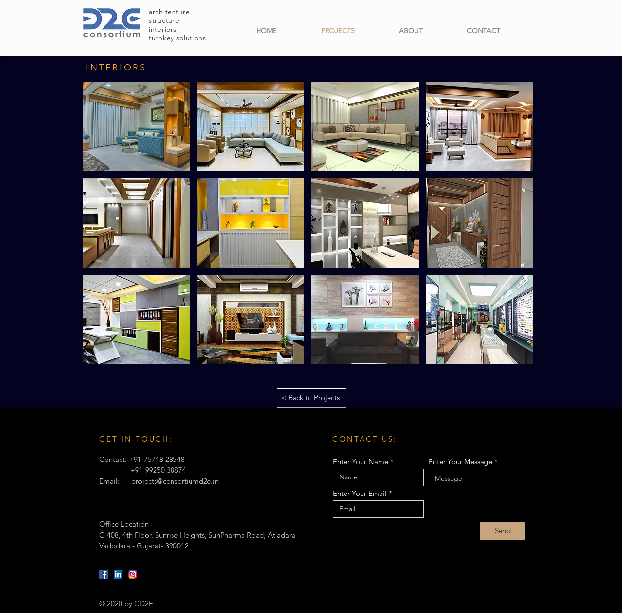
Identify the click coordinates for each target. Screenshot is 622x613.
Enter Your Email (360, 493)
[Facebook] (103, 574)
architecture (169, 11)
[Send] (502, 531)
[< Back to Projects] (311, 398)
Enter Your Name (360, 461)
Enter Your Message (460, 461)
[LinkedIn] (118, 574)
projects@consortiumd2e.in (175, 481)
